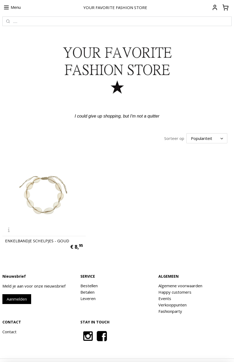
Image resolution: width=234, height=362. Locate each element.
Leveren (88, 287)
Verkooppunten (172, 294)
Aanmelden (17, 288)
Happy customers (174, 281)
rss (121, 352)
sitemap (110, 352)
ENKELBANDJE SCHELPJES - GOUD (37, 230)
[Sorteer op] (207, 138)
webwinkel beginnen (142, 352)
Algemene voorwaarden (180, 274)
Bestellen (89, 274)
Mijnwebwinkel (188, 352)
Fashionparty (170, 300)
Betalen (87, 281)
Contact (9, 320)
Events (164, 287)
